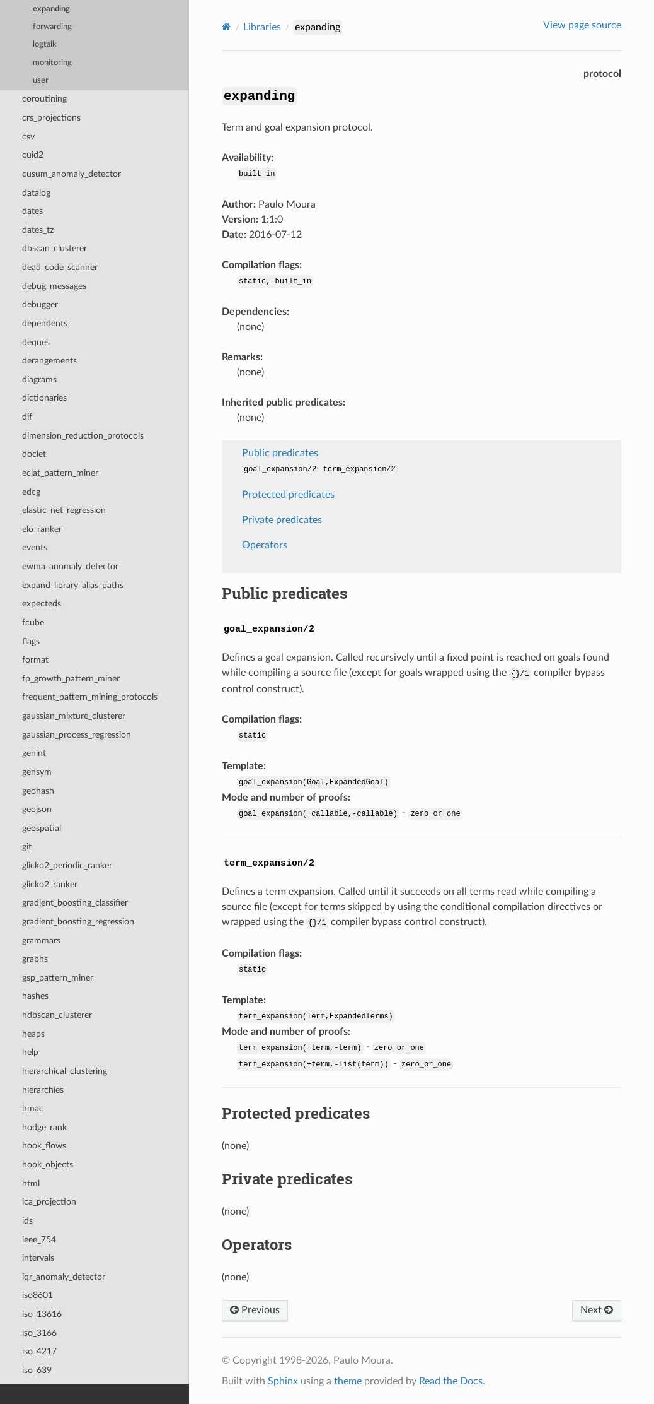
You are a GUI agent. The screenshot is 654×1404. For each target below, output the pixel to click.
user (41, 80)
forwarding (52, 27)
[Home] (226, 26)
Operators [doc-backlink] (257, 1244)
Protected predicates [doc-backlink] (296, 1113)
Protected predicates (288, 495)
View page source (582, 25)
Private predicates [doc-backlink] (287, 1179)
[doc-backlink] (269, 626)
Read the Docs (451, 1381)
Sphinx (283, 1381)
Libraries (262, 27)
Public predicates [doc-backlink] (284, 593)
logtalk (45, 44)
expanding (51, 9)
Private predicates (282, 520)
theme (348, 1381)
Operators (264, 545)
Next (596, 1310)
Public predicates (280, 453)
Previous (255, 1310)
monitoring (52, 63)
